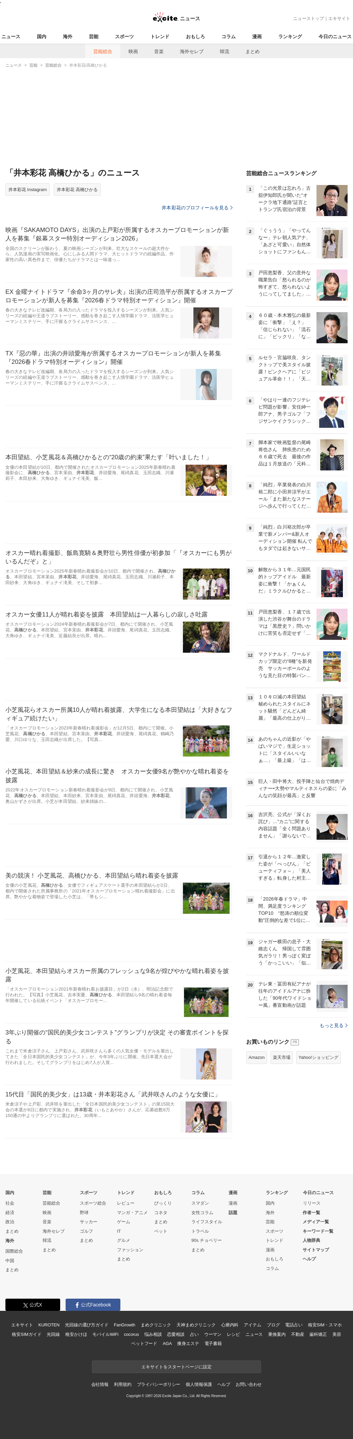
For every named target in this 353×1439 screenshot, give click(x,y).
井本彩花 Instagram (27, 189)
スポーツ (124, 36)
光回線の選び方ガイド (87, 1324)
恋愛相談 (175, 1334)
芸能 (93, 36)
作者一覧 (311, 1212)
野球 (84, 1212)
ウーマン (212, 1334)
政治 (9, 1221)
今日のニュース (335, 36)
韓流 (224, 51)
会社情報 (100, 1384)
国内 (41, 36)
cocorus (131, 1334)
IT (119, 1231)
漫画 (257, 36)
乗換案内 (276, 1334)
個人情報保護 (199, 1384)
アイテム (252, 1324)
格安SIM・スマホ (325, 1324)
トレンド (159, 36)
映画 (133, 51)
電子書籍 (213, 1343)
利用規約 (122, 1384)
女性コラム (202, 1212)
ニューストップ (308, 18)
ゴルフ (86, 1231)
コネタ (160, 1212)
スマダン (200, 1203)
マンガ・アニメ (132, 1212)
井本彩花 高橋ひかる (77, 189)
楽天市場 (281, 1057)
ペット (160, 1231)
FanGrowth (124, 1324)
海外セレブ (192, 51)
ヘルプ (309, 1258)
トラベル (200, 1231)
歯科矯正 (318, 1334)
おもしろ (195, 36)
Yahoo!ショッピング (318, 1057)
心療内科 (229, 1324)
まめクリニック (156, 1324)
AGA (167, 1343)
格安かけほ (76, 1334)
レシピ (233, 1334)
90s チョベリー (206, 1240)
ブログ (273, 1324)
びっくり (163, 1203)
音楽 (159, 51)
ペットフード (144, 1343)
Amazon (257, 1057)
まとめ (252, 51)
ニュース (10, 36)
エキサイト (339, 18)
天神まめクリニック (196, 1324)
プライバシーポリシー (159, 1384)
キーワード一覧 (318, 1231)
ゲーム (123, 1221)
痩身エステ (188, 1343)
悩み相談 (153, 1334)
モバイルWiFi (105, 1334)
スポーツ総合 (93, 1203)
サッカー (88, 1221)
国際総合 (14, 1251)
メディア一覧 (316, 1221)
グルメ (123, 1240)
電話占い (293, 1324)
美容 (336, 1334)
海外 (67, 36)
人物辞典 (311, 1240)
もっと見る (334, 1025)
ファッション (130, 1249)
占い (194, 1334)
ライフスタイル (206, 1221)
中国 (9, 1260)
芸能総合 (102, 51)
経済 (9, 1212)
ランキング (290, 36)
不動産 (297, 1334)
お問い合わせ (249, 1384)
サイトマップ (316, 1249)
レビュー (126, 1203)
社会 (9, 1203)
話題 (233, 1212)
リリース (312, 1203)
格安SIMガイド (26, 1334)
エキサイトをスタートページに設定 (176, 1366)
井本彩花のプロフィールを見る (197, 207)
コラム (228, 36)
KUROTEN (49, 1324)
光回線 (53, 1334)
